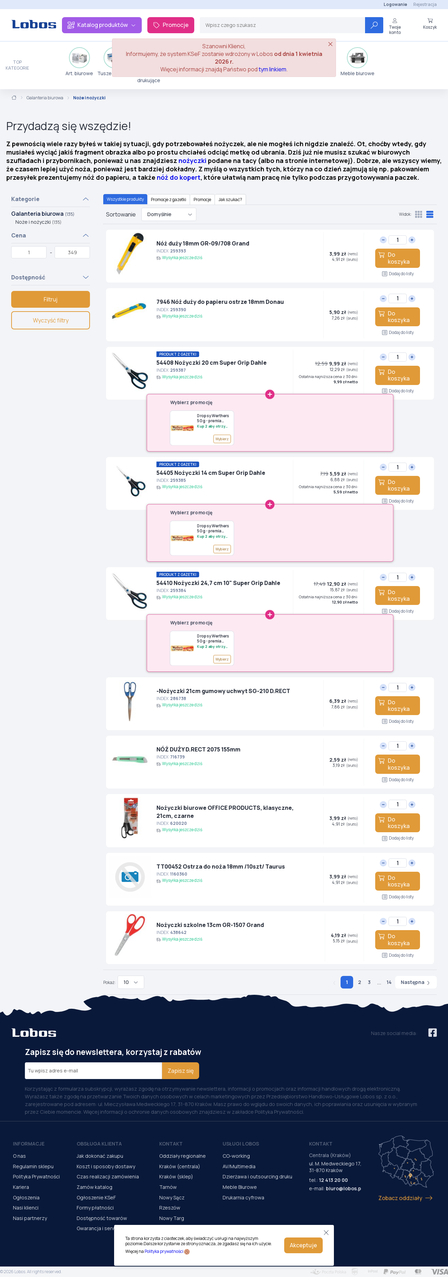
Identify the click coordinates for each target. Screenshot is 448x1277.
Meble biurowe (357, 62)
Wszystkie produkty (125, 199)
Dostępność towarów (102, 1218)
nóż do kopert (179, 177)
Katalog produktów (102, 25)
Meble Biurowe (240, 1187)
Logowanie (395, 4)
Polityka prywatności (164, 1251)
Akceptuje (303, 1245)
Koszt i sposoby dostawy (106, 1166)
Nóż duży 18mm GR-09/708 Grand (202, 243)
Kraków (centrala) (179, 1166)
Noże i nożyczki (38, 222)
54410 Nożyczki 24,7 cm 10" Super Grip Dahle (218, 583)
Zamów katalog (94, 1187)
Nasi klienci (25, 1207)
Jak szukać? (230, 199)
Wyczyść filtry (51, 320)
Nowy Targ (171, 1218)
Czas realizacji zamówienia (108, 1176)
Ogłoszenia (26, 1197)
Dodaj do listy (398, 274)
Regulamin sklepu (33, 1166)
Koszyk (430, 24)
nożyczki (192, 160)
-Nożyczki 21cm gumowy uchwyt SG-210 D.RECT (223, 691)
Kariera (21, 1187)
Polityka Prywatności (36, 1176)
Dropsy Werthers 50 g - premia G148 (213, 418)
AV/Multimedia (239, 1166)
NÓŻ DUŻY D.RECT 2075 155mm (198, 749)
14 (389, 982)
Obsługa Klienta (99, 1143)
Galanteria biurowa (45, 97)
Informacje (28, 1143)
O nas (19, 1156)
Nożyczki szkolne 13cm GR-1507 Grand (210, 925)
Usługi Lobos (241, 1143)
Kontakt (171, 1143)
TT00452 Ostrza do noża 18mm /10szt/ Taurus (220, 866)
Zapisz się (181, 1071)
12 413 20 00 (333, 1180)
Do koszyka (394, 258)
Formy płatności (95, 1207)
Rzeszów (169, 1207)
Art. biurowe (79, 62)
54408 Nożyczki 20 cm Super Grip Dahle (211, 362)
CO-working (236, 1156)
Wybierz (221, 438)
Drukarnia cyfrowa (243, 1197)
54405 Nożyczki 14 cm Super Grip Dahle (210, 473)
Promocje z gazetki (168, 199)
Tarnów (168, 1187)
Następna (416, 982)
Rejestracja (425, 4)
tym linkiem (272, 69)
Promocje (171, 25)
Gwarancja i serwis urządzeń (109, 1228)
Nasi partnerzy (30, 1218)
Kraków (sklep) (176, 1176)
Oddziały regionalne (182, 1156)
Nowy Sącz (171, 1197)
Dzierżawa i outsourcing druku (257, 1176)
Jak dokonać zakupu (100, 1156)
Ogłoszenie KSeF (96, 1197)
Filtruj (50, 299)
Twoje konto (395, 26)
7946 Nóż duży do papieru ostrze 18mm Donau (220, 302)
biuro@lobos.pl (344, 1188)
